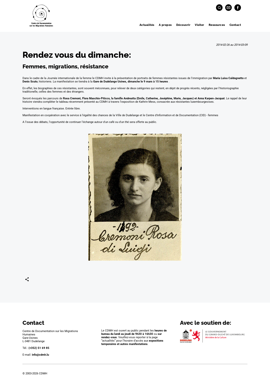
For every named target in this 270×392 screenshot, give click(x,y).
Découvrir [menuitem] (183, 25)
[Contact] (228, 7)
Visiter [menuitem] (199, 25)
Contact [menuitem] (235, 25)
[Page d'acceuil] (41, 16)
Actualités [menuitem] (147, 25)
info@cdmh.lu (40, 354)
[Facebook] (237, 7)
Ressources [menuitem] (217, 25)
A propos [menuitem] (165, 25)
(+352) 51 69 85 (38, 348)
